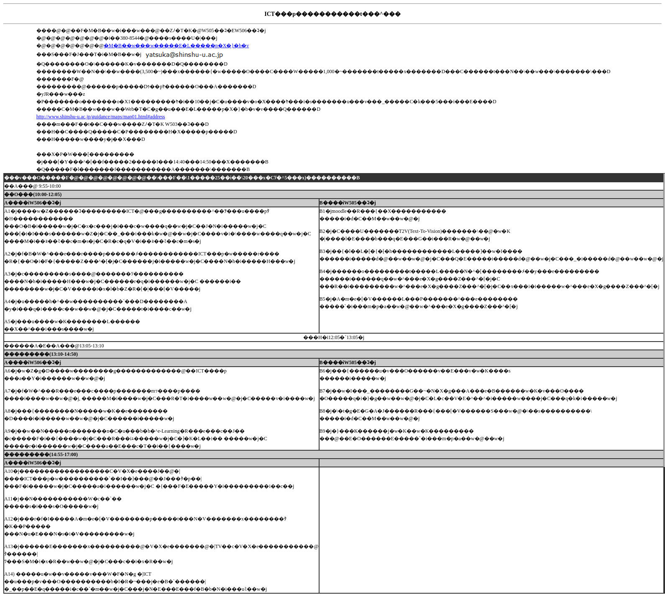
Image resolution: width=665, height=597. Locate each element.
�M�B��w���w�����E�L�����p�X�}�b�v (176, 45)
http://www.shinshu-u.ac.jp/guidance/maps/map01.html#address (100, 117)
